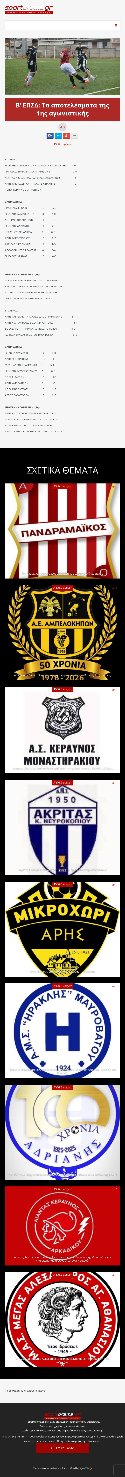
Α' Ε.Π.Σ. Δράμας (62, 144)
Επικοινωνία (65, 1448)
